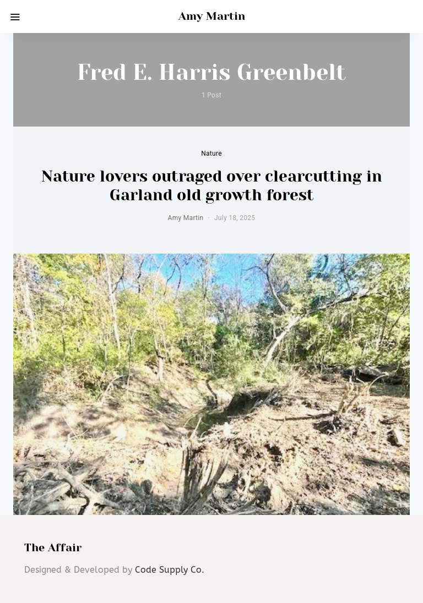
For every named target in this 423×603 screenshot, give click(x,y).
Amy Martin (211, 16)
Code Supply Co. (169, 569)
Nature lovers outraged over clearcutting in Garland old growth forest (211, 185)
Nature (211, 153)
